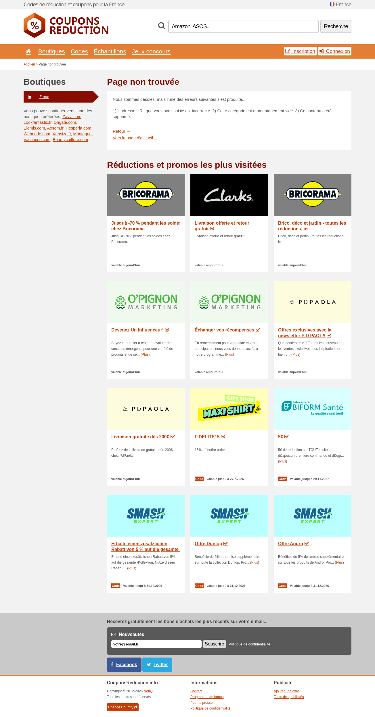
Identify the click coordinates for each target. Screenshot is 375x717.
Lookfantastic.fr (37, 122)
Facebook (126, 664)
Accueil (29, 64)
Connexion (334, 51)
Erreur (36, 97)
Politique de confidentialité (249, 644)
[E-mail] (156, 644)
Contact (196, 691)
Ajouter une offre (286, 691)
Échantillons (110, 51)
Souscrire (214, 643)
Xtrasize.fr (62, 134)
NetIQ (148, 691)
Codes (79, 51)
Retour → (122, 131)
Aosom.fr (55, 128)
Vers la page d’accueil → (135, 138)
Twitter (161, 664)
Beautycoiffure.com (70, 139)
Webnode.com (37, 134)
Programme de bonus (206, 697)
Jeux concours (151, 51)
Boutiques (51, 51)
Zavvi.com (71, 116)
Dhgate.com (65, 122)
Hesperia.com (78, 128)
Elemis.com (34, 128)
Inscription (300, 51)
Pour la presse (201, 703)
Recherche (336, 26)
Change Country (122, 707)
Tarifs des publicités (289, 697)
